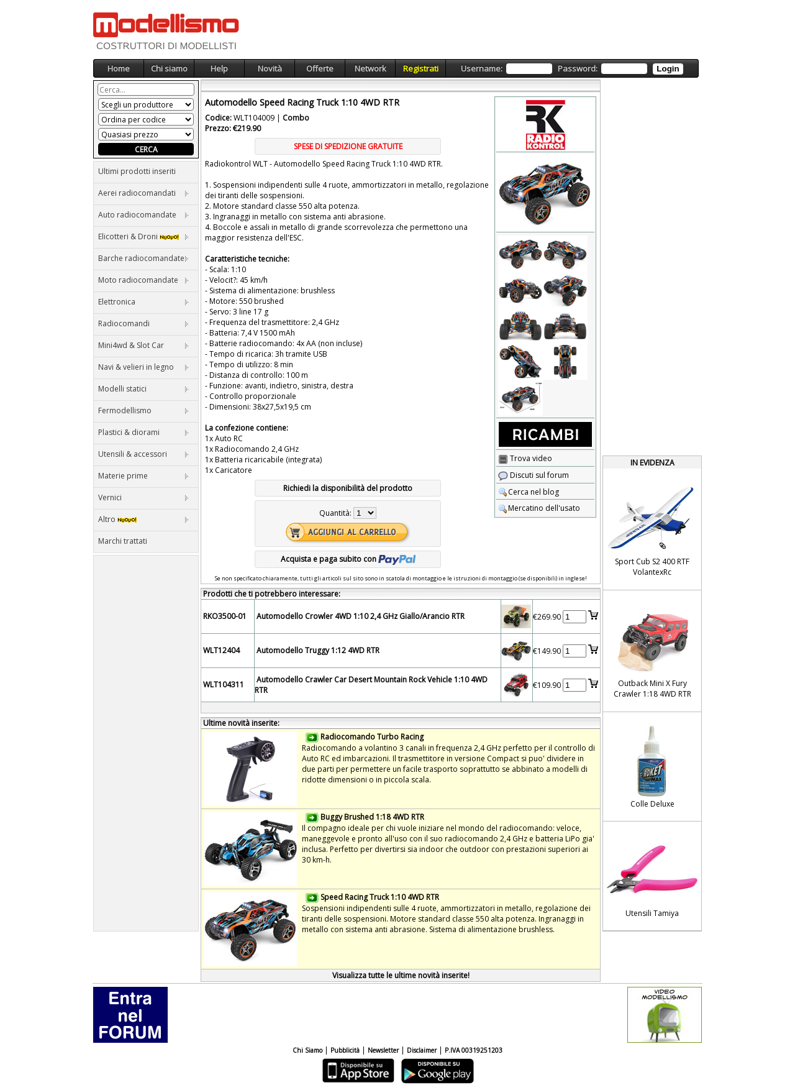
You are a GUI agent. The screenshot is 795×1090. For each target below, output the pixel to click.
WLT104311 (223, 684)
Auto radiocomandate (143, 214)
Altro (143, 519)
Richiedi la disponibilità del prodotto (347, 488)
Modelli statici (143, 388)
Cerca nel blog (528, 492)
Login (667, 68)
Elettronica (143, 301)
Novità (270, 68)
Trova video (525, 458)
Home (118, 68)
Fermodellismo (143, 410)
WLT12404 (221, 650)
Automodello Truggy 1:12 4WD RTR (318, 650)
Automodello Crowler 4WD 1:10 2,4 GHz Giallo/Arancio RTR (361, 616)
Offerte (320, 68)
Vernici (143, 497)
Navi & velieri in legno (143, 367)
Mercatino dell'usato (539, 508)
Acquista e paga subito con (348, 559)
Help (219, 68)
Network (370, 68)
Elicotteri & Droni (143, 236)
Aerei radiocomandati (143, 193)
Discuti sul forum (533, 475)
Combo (296, 117)
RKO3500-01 (225, 616)
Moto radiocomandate (143, 280)
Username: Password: (572, 69)
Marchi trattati (122, 541)
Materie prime (143, 475)
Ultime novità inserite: (241, 723)
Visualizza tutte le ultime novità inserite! (401, 975)
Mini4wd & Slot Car (143, 345)
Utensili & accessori (143, 454)
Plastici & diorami (143, 432)
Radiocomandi (143, 323)
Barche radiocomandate (143, 258)
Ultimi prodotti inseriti (137, 171)
